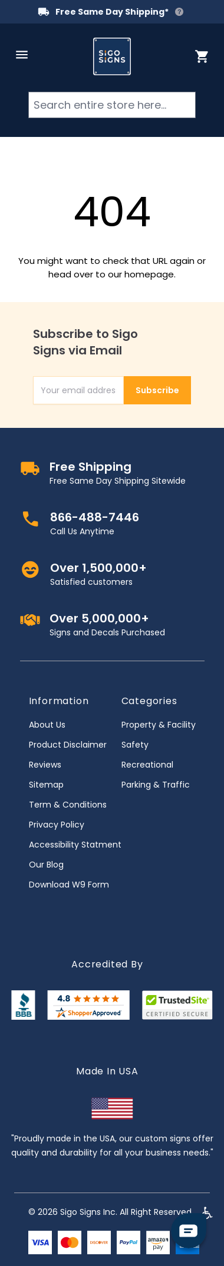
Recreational (147, 765)
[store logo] (112, 56)
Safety (135, 745)
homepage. (150, 274)
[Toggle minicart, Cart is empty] (202, 56)
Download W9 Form (69, 884)
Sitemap (46, 785)
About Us (47, 725)
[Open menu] (21, 54)
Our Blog (46, 864)
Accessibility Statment (75, 844)
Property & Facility (158, 725)
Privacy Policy (56, 824)
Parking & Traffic (155, 785)
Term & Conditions (68, 804)
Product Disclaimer (68, 745)
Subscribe (157, 390)
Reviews (45, 765)
